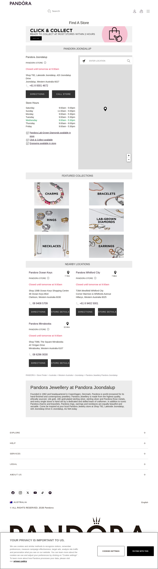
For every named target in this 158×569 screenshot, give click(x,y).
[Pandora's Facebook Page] (13, 493)
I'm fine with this (140, 551)
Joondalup (79, 375)
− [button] (129, 160)
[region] (79, 550)
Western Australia (65, 375)
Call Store (63, 94)
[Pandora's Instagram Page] (20, 493)
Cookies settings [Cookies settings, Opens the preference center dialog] (111, 551)
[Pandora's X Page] (28, 493)
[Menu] (148, 11)
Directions (37, 94)
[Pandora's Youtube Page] (35, 493)
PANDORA (30, 375)
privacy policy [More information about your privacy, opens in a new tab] (20, 561)
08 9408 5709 (40, 303)
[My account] (134, 11)
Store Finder (42, 375)
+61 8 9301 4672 (38, 85)
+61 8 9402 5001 (89, 303)
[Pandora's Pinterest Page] (50, 493)
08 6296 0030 (40, 354)
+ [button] (129, 156)
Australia (52, 375)
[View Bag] (141, 11)
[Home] (79, 532)
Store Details (60, 312)
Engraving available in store (43, 143)
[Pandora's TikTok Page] (43, 493)
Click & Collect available (41, 140)
